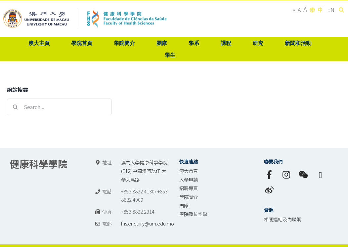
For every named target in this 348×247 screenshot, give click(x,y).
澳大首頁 (188, 170)
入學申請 (188, 179)
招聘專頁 (188, 188)
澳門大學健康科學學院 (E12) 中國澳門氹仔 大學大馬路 (144, 171)
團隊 (184, 205)
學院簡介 (188, 196)
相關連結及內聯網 (282, 219)
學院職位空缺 (193, 213)
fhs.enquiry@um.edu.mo (147, 223)
